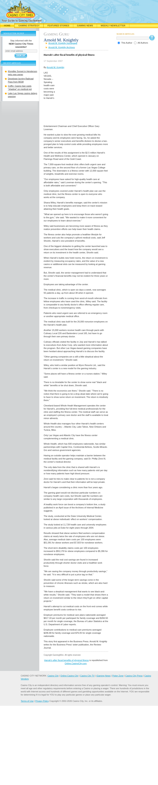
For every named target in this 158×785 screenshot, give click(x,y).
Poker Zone (117, 675)
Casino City (52, 675)
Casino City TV (87, 675)
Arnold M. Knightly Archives (61, 47)
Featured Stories (58, 25)
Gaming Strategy (29, 25)
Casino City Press (133, 675)
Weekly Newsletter (113, 25)
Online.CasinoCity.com (76, 663)
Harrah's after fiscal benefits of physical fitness (66, 660)
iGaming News (103, 675)
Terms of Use (27, 701)
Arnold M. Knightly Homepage (62, 43)
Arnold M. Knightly (55, 67)
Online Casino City (69, 675)
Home (7, 25)
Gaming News (85, 25)
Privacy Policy (42, 701)
